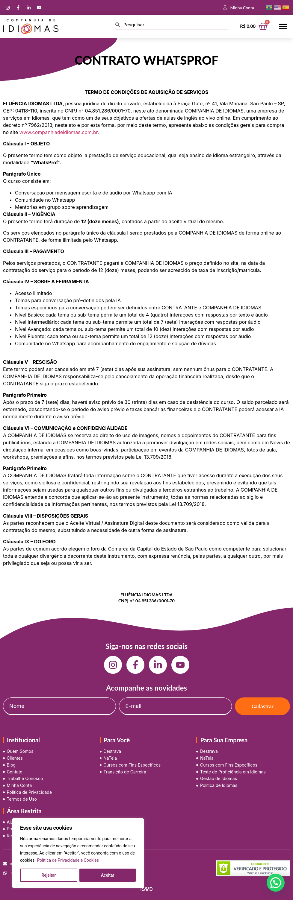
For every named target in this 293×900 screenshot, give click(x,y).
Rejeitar (48, 875)
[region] (78, 853)
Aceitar (107, 875)
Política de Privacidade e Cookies (68, 860)
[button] (283, 26)
